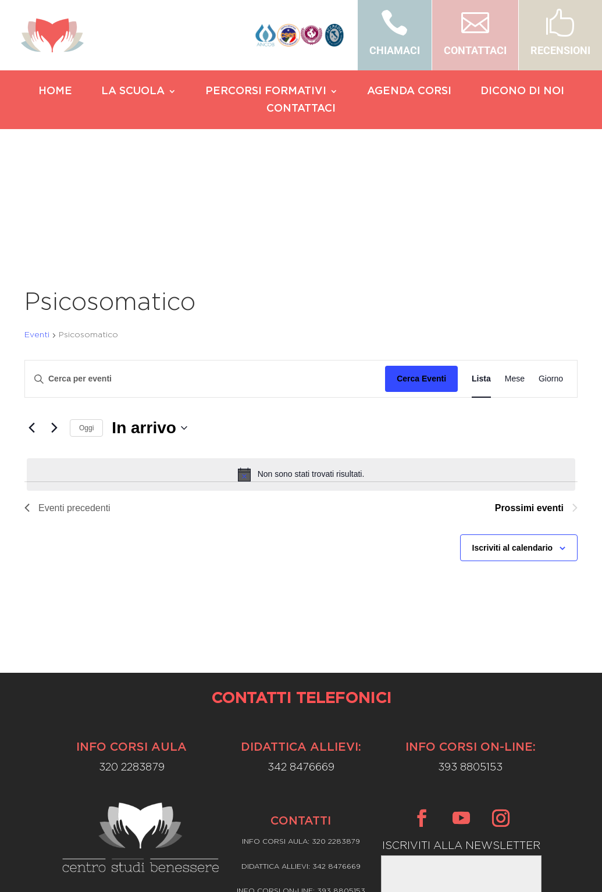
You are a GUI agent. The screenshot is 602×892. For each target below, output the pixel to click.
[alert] (301, 373)
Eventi (36, 234)
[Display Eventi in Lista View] (481, 278)
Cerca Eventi (421, 278)
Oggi (86, 327)
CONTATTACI (475, 50)
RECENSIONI (560, 50)
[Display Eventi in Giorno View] (551, 278)
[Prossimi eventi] (54, 327)
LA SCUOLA (133, 92)
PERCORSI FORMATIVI (265, 92)
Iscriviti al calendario (512, 446)
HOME (55, 92)
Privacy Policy (301, 822)
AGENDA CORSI (409, 92)
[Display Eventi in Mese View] (515, 278)
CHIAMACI (394, 50)
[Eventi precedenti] (31, 327)
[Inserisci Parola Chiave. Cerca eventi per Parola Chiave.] (205, 278)
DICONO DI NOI (522, 92)
